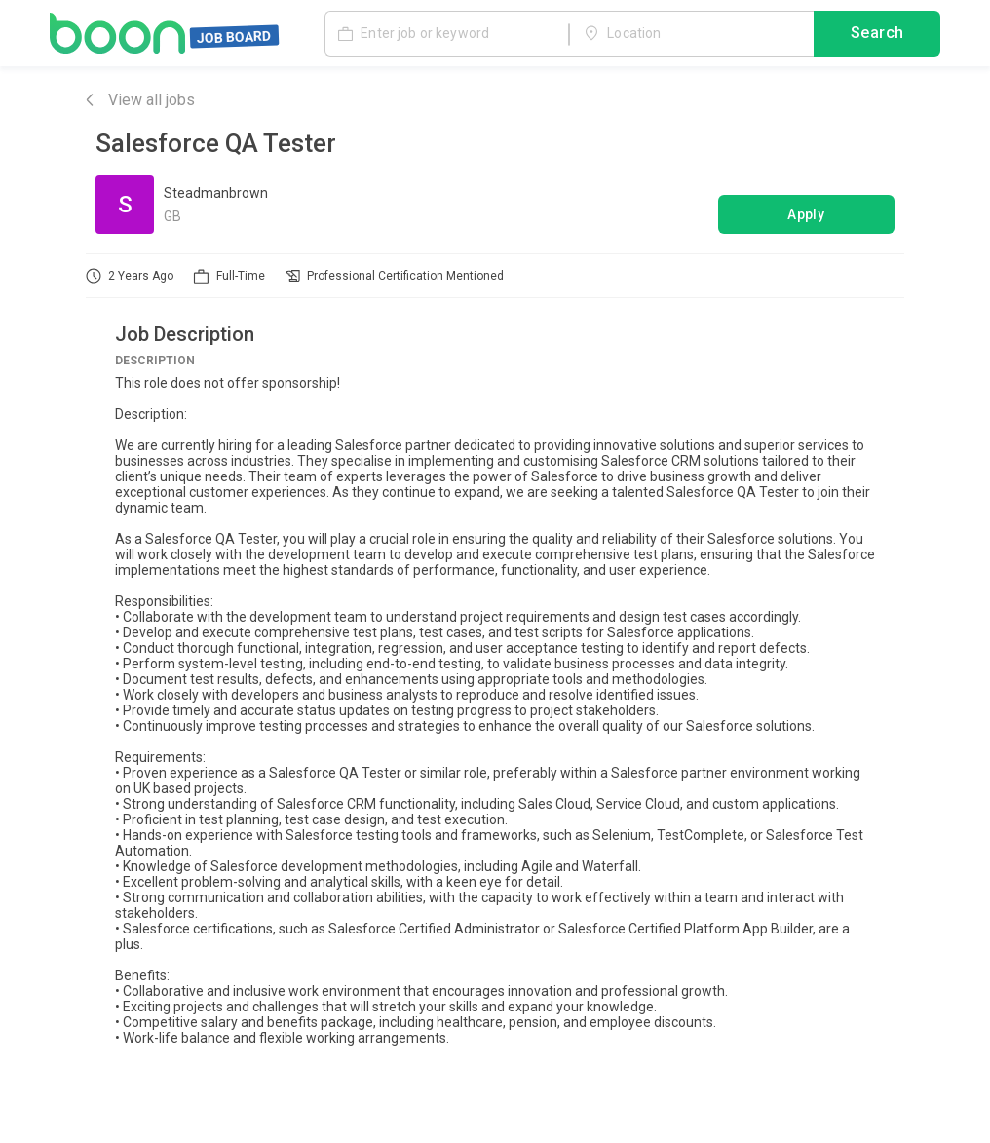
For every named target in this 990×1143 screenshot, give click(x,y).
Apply (806, 214)
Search (877, 34)
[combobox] (692, 33)
